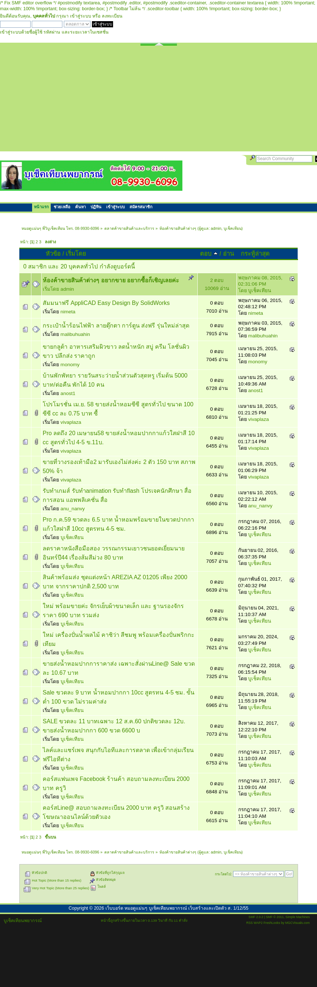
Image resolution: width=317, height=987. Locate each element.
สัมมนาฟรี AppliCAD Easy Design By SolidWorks (106, 303)
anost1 (68, 393)
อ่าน (228, 253)
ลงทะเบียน (112, 16)
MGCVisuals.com (297, 923)
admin (216, 228)
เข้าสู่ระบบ (80, 16)
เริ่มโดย (76, 253)
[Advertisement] (158, 100)
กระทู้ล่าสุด (255, 253)
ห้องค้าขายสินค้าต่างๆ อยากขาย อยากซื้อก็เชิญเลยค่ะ (111, 280)
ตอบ (209, 253)
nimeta (68, 311)
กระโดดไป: (223, 874)
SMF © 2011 (275, 917)
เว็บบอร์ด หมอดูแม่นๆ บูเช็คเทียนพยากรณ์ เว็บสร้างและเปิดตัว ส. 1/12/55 (176, 908)
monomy (70, 364)
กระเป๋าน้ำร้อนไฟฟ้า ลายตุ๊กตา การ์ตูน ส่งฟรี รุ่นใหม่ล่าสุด (116, 325)
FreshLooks (271, 923)
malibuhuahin (75, 334)
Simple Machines (298, 917)
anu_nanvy (73, 508)
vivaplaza (71, 422)
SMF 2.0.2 (255, 917)
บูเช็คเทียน (232, 228)
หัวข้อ (53, 253)
